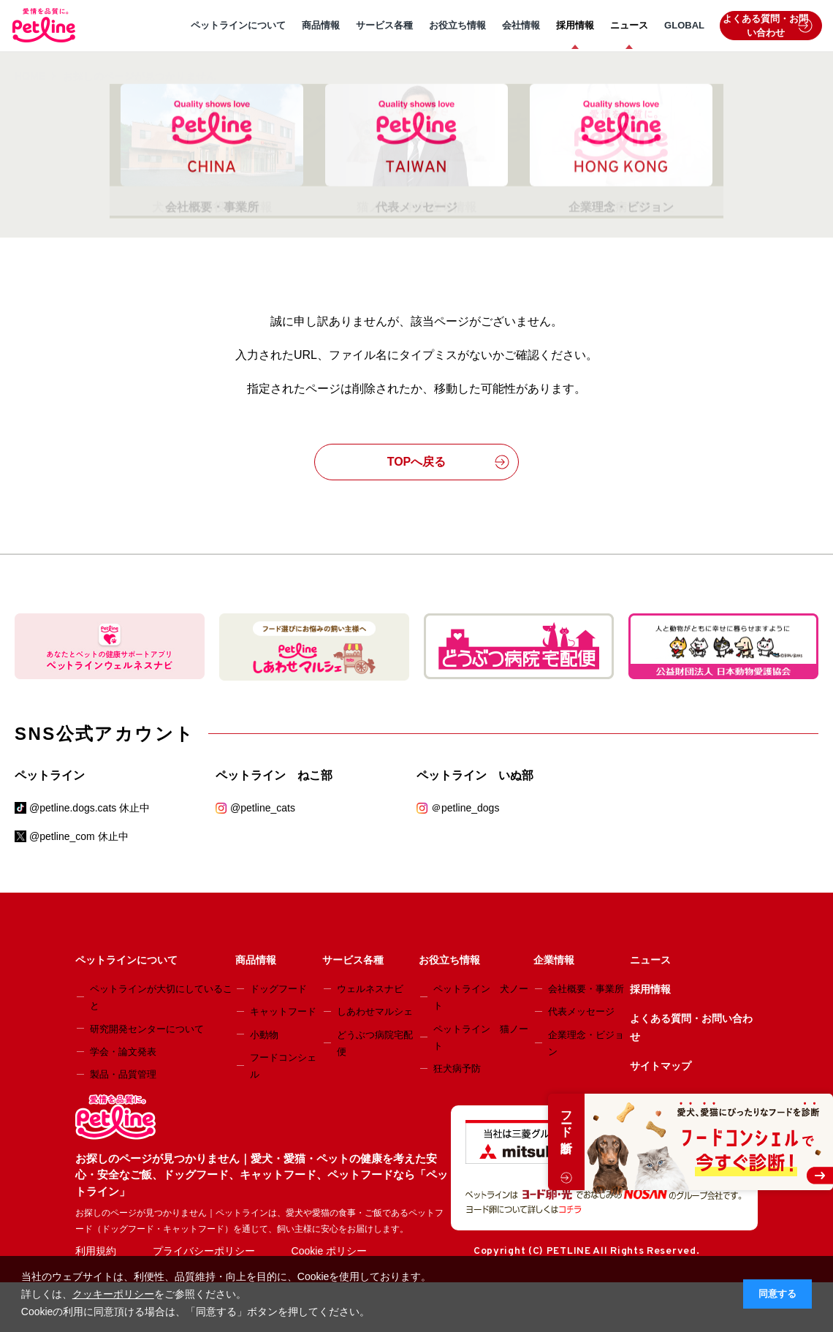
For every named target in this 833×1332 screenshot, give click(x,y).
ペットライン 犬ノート (480, 997)
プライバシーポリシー (204, 1251)
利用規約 (95, 1251)
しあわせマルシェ (375, 1011)
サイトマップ (660, 1066)
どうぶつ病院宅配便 (375, 1043)
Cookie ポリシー (329, 1251)
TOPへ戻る (448, 462)
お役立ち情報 (457, 25)
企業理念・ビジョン (586, 1043)
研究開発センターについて (147, 1028)
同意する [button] (777, 1294)
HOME (30, 76)
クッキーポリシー (113, 1294)
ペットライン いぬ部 (475, 775)
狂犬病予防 (457, 1068)
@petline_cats (262, 808)
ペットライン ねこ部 (274, 775)
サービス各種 (384, 25)
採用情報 (575, 25)
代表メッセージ (581, 1011)
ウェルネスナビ (370, 988)
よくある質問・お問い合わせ (768, 26)
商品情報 (321, 25)
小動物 (264, 1034)
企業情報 (553, 960)
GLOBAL (684, 25)
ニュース (629, 25)
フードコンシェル (283, 1066)
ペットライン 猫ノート (480, 1037)
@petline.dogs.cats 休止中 (89, 808)
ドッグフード (278, 988)
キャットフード (283, 1011)
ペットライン (50, 775)
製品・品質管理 (123, 1074)
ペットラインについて (238, 25)
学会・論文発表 (123, 1051)
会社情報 (521, 25)
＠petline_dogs (465, 808)
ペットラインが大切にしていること (161, 997)
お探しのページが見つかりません (139, 76)
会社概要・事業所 (586, 988)
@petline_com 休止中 (79, 836)
